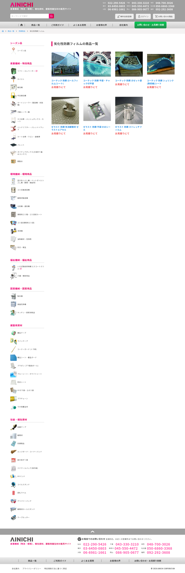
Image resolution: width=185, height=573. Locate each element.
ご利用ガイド (57, 24)
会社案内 (123, 24)
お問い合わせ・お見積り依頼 (150, 25)
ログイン (145, 16)
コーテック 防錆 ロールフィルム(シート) (64, 82)
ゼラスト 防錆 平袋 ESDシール (96, 128)
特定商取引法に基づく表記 (55, 568)
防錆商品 (22, 31)
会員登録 (126, 16)
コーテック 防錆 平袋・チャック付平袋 (96, 82)
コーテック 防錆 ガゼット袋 (128, 80)
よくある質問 (79, 24)
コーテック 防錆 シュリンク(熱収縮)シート (160, 82)
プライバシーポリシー (31, 568)
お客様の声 (101, 24)
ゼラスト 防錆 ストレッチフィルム (128, 128)
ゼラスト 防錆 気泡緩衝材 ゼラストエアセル (65, 128)
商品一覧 (35, 24)
